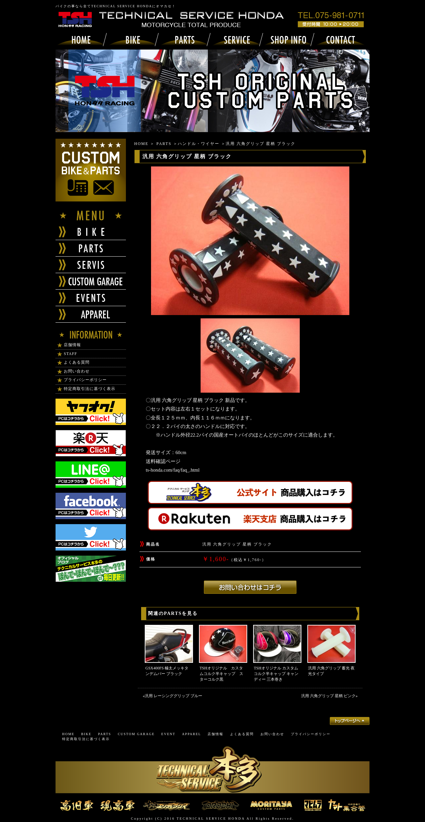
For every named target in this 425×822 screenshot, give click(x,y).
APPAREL (191, 734)
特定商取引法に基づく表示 (89, 388)
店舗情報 (72, 344)
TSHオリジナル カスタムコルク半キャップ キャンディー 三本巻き (276, 674)
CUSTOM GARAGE (136, 734)
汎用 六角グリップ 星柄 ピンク (328, 696)
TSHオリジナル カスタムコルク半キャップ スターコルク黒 (221, 674)
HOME (141, 143)
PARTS (164, 143)
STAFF (70, 353)
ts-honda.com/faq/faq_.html (173, 470)
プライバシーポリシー (85, 379)
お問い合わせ (77, 371)
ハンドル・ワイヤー (198, 143)
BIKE (86, 734)
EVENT (168, 734)
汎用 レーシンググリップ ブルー (173, 696)
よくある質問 (77, 362)
